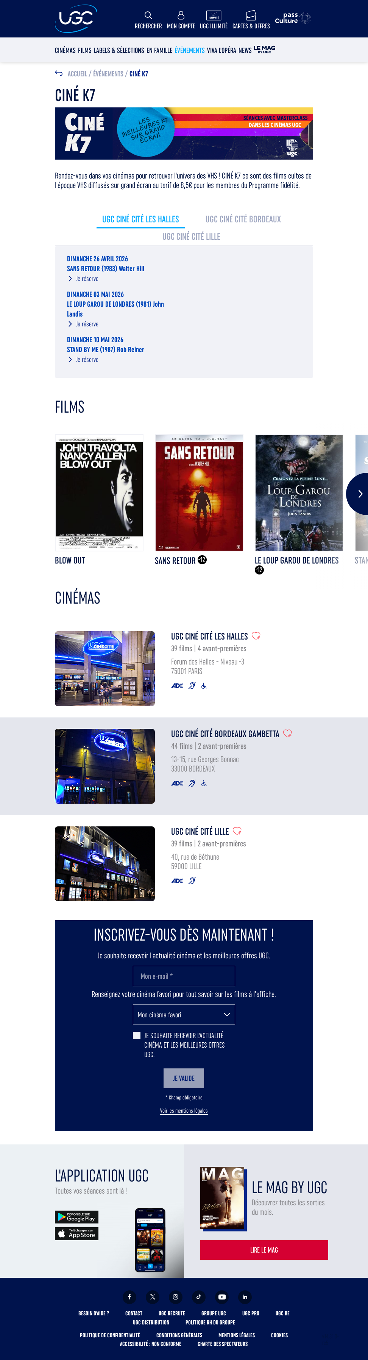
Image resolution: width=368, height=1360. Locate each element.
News (245, 50)
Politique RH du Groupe (210, 1322)
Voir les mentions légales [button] (184, 1110)
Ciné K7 (138, 74)
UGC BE (283, 1313)
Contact (133, 1313)
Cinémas (65, 50)
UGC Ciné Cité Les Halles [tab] (140, 219)
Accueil (77, 74)
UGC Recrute (172, 1313)
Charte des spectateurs (223, 1344)
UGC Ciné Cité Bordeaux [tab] (243, 219)
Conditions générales (179, 1335)
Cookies (279, 1335)
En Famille (159, 50)
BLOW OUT (70, 560)
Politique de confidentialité (110, 1335)
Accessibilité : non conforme (150, 1344)
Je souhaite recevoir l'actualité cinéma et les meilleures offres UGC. (184, 1045)
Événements (190, 50)
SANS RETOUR (176, 560)
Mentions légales (236, 1335)
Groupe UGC (213, 1313)
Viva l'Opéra (221, 50)
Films (85, 50)
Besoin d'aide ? (93, 1313)
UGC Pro (250, 1313)
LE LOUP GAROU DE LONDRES (297, 560)
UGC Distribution (151, 1322)
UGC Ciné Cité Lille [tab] (191, 236)
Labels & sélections (119, 50)
